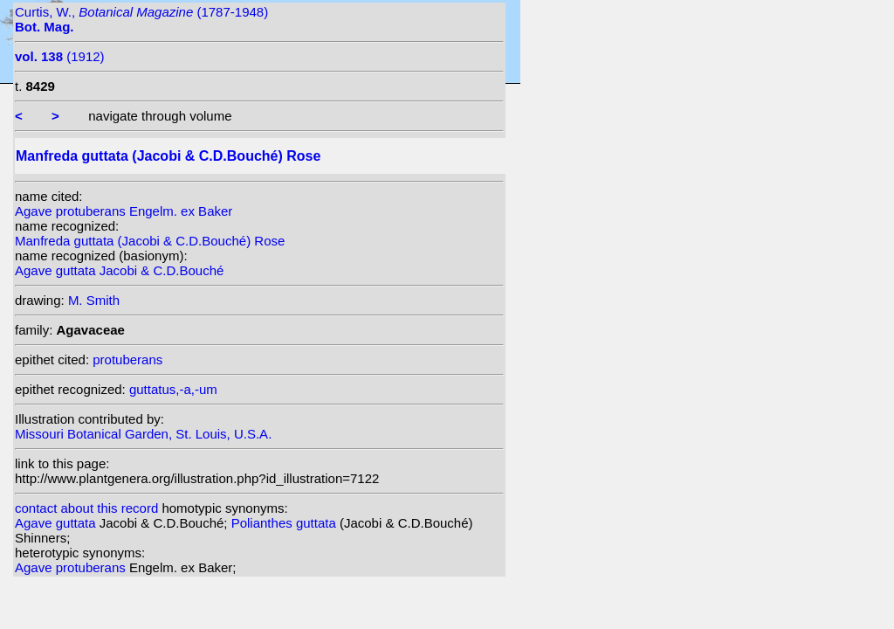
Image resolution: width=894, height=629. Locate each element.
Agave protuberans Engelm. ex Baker (123, 211)
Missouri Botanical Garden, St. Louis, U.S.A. (143, 433)
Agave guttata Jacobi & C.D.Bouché (119, 270)
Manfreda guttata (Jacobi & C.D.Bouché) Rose (150, 240)
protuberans (127, 359)
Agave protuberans (72, 567)
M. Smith (94, 300)
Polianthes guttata (285, 522)
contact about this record (86, 508)
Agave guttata (57, 522)
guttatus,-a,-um (173, 389)
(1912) (60, 56)
